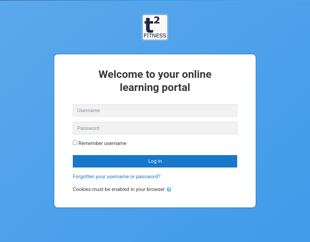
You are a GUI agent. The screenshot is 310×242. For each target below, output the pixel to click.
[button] (170, 190)
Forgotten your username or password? (116, 177)
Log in (155, 161)
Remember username (102, 143)
